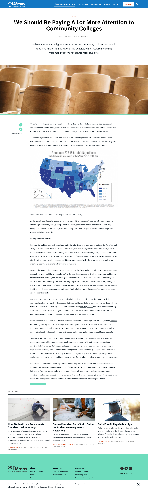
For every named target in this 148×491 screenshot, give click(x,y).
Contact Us (79, 468)
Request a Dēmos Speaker (85, 478)
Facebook (122, 468)
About (116, 4)
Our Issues (83, 4)
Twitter (126, 468)
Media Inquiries (81, 474)
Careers (33, 478)
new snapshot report (102, 123)
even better (70, 357)
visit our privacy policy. (56, 487)
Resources (96, 4)
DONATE (128, 4)
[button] (20, 124)
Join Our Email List (59, 474)
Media (107, 4)
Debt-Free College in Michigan (115, 424)
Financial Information (61, 471)
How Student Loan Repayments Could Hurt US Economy (26, 425)
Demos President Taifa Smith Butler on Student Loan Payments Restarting (73, 427)
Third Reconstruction (64, 4)
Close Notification (136, 485)
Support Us (57, 468)
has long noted (86, 306)
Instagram (130, 468)
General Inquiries (81, 471)
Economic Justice (16, 133)
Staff (32, 474)
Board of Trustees (36, 471)
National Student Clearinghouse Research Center (60, 214)
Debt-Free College (16, 136)
